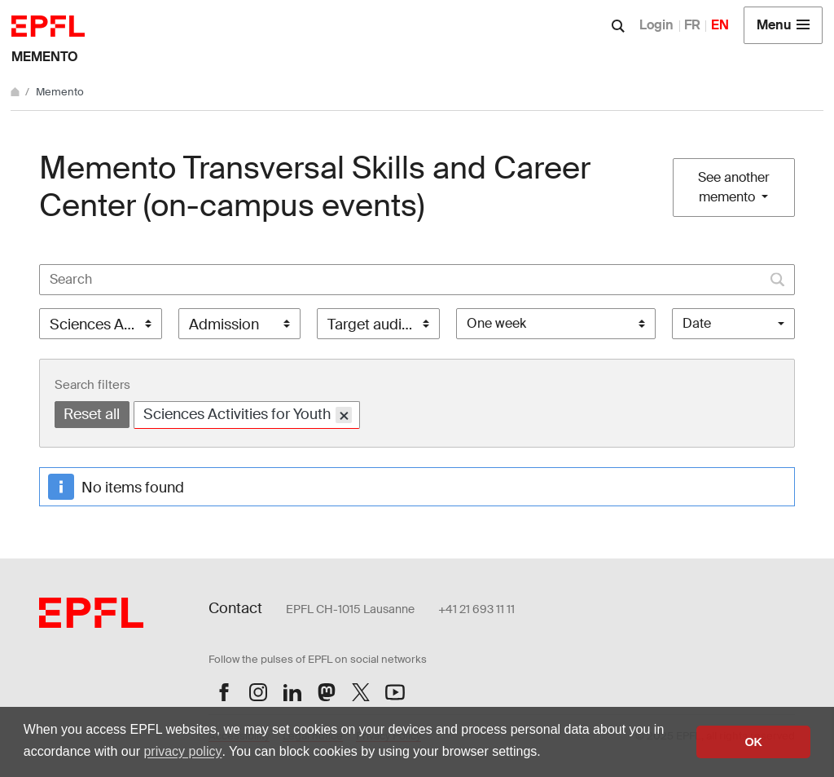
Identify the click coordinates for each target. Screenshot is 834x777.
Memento (44, 56)
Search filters (92, 385)
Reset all (92, 414)
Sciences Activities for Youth (248, 414)
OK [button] (753, 741)
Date (697, 323)
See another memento (734, 187)
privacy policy (182, 751)
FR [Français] (692, 24)
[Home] (16, 92)
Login (656, 24)
